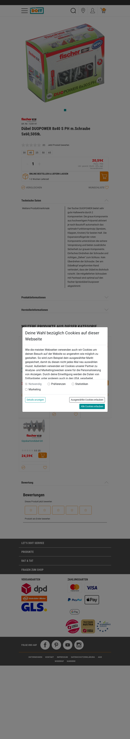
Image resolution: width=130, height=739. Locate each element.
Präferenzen (58, 384)
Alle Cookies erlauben (92, 406)
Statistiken (81, 384)
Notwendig (35, 384)
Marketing (35, 389)
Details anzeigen (35, 399)
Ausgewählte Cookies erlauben (87, 399)
